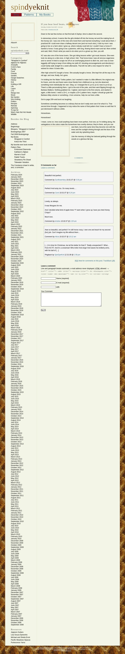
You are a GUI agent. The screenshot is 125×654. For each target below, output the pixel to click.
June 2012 (15, 476)
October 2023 (16, 183)
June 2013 (15, 450)
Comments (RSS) (59, 649)
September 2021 (17, 237)
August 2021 (15, 239)
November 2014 (17, 414)
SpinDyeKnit (59, 255)
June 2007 (15, 605)
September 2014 (17, 418)
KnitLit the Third (20, 142)
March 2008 (15, 586)
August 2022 (15, 214)
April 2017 (15, 351)
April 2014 (15, 429)
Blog (16, 14)
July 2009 (14, 552)
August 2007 (15, 601)
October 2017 (16, 338)
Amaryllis (14, 65)
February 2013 (16, 459)
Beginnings (15, 127)
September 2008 (17, 573)
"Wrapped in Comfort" (19, 61)
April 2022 (15, 222)
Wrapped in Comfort (22, 139)
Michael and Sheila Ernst (20, 637)
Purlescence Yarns (18, 643)
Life (12, 86)
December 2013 (17, 437)
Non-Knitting (15, 99)
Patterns (29, 14)
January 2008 (16, 590)
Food (13, 71)
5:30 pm (79, 180)
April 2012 (15, 480)
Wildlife (13, 114)
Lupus (13, 89)
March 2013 (15, 457)
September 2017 (17, 341)
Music (13, 95)
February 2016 (16, 381)
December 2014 (17, 412)
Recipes (14, 104)
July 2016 (14, 371)
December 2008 (17, 567)
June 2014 (15, 425)
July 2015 (14, 397)
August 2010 (15, 524)
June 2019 (15, 295)
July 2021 (14, 242)
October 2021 (16, 235)
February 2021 (16, 252)
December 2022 (17, 205)
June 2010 (15, 528)
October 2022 (16, 209)
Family (13, 69)
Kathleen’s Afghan (21, 152)
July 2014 (14, 422)
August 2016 (15, 369)
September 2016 (17, 366)
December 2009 (17, 541)
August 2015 (15, 394)
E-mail (58, 283)
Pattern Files (15, 147)
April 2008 (15, 584)
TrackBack (109, 261)
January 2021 (16, 254)
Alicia (57, 237)
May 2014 (14, 427)
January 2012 (16, 487)
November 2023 (17, 181)
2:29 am (73, 221)
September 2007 (17, 599)
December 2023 (17, 179)
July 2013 (14, 448)
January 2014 (16, 435)
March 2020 (15, 276)
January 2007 (16, 616)
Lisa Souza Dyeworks (19, 635)
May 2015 (14, 401)
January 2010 (16, 539)
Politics (13, 101)
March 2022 (15, 224)
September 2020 (17, 263)
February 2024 (16, 175)
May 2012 (14, 478)
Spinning (14, 108)
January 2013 (16, 461)
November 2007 (17, 595)
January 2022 (16, 229)
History (13, 80)
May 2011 (14, 504)
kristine (57, 221)
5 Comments (78, 158)
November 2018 (17, 310)
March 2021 (15, 250)
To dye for (14, 110)
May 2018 (14, 323)
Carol (57, 193)
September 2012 (17, 470)
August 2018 (15, 317)
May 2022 (14, 220)
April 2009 (15, 558)
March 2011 (15, 508)
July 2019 (14, 293)
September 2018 (17, 315)
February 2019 (16, 304)
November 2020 (17, 259)
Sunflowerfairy (60, 180)
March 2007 (15, 612)
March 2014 (15, 431)
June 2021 (15, 244)
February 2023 (16, 201)
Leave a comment (48, 168)
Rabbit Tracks (19, 157)
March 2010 (15, 534)
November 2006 (17, 620)
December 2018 (17, 308)
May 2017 (14, 349)
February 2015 (16, 407)
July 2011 (14, 500)
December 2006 (17, 618)
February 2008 (16, 588)
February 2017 (16, 356)
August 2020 (15, 265)
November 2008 (17, 569)
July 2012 (14, 474)
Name (58, 278)
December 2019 (17, 282)
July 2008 (14, 577)
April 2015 (15, 403)
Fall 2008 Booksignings (20, 134)
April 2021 (15, 248)
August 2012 (15, 472)
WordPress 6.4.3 (66, 650)
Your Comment (46, 291)
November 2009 (17, 543)
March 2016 (15, 379)
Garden (14, 76)
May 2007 (14, 607)
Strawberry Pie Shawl (22, 160)
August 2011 (15, 498)
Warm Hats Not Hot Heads (21, 112)
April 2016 (15, 377)
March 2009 (15, 560)
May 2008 (14, 582)
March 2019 (15, 302)
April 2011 (15, 506)
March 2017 (15, 353)
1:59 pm (77, 255)
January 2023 (16, 203)
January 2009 (16, 564)
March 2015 (15, 405)
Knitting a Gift (16, 84)
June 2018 (15, 321)
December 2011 (17, 489)
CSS (89, 649)
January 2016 (16, 384)
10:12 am (72, 237)
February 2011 (16, 511)
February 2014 (16, 433)
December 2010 (17, 515)
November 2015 (17, 388)
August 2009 (15, 549)
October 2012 (16, 468)
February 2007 (16, 614)
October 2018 (16, 313)
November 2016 (17, 362)
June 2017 (15, 347)
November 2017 (17, 336)
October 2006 (16, 623)
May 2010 (14, 530)
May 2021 (14, 246)
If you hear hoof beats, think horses (60, 24)
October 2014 (16, 416)
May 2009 (14, 556)
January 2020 (16, 280)
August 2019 (15, 291)
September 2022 (17, 211)
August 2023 (15, 188)
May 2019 (14, 298)
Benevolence (69, 647)
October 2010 (16, 519)
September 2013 (17, 444)
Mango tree (15, 93)
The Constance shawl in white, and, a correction (22, 166)
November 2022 (17, 207)
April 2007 (15, 610)
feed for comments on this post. (89, 261)
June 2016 (15, 373)
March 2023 (15, 198)
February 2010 (16, 536)
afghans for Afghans (18, 63)
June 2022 (15, 218)
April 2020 (15, 274)
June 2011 (15, 502)
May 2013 (14, 452)
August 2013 (15, 446)
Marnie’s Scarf (19, 155)
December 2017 (17, 334)
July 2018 (14, 319)
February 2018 (16, 330)
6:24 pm (72, 193)
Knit (12, 82)
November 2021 (17, 233)
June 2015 (15, 399)
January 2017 (16, 358)
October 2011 (16, 493)
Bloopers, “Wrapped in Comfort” (23, 129)
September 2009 (17, 547)
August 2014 (15, 420)
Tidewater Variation (21, 162)
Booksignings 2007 (18, 132)
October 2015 (16, 390)
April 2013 (15, 455)
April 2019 (15, 300)
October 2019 (16, 287)
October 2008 (16, 571)
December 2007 (17, 592)
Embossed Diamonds (22, 149)
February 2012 (16, 485)
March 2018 (15, 328)
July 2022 (14, 216)
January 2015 (16, 409)
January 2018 (16, 332)
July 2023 (14, 190)
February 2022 (16, 226)
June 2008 (15, 580)
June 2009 (15, 554)
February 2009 (16, 562)
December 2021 (17, 231)
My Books (45, 14)
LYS (12, 91)
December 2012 (17, 463)
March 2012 (15, 483)
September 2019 (17, 289)
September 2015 (17, 392)
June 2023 (15, 192)
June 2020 (15, 270)
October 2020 (16, 261)
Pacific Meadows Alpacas (20, 640)
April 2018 (15, 325)
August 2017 (15, 343)
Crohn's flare (16, 67)
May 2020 (14, 272)
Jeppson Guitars (17, 632)
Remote (14, 106)
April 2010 (15, 532)
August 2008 (15, 575)
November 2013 (17, 440)
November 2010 (17, 517)
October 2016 (16, 364)
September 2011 (17, 496)
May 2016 (14, 375)
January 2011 (16, 513)
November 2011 (17, 491)
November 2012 (17, 465)
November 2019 (17, 285)
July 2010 (14, 526)
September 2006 (17, 625)
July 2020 (14, 267)
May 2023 (14, 194)
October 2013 (16, 442)
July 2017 (14, 345)
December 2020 (17, 257)
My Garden (15, 97)
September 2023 (17, 186)
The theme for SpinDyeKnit (45, 647)
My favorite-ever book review (22, 145)
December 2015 (17, 386)
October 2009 (16, 545)
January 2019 (16, 306)
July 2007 (14, 603)
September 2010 (17, 521)
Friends (14, 73)
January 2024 (16, 177)
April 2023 (15, 196)
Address (14, 124)
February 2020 (16, 278)
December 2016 (17, 360)
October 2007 (16, 597)
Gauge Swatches (17, 78)
